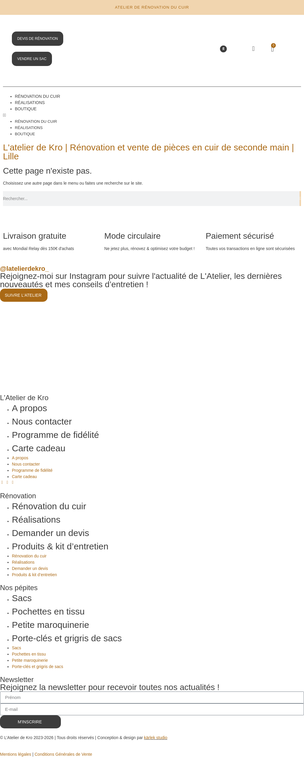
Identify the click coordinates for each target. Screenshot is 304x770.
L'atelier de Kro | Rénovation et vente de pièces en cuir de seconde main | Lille (148, 151)
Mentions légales (15, 754)
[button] (223, 49)
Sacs (22, 598)
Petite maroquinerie (50, 625)
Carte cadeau (38, 448)
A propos (29, 408)
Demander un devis (50, 533)
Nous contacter (42, 421)
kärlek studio (155, 737)
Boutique (26, 108)
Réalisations (30, 102)
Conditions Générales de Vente (63, 754)
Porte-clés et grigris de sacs (67, 638)
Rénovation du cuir (37, 96)
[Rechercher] (300, 198)
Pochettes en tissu (48, 611)
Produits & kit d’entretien (60, 546)
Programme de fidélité (55, 435)
